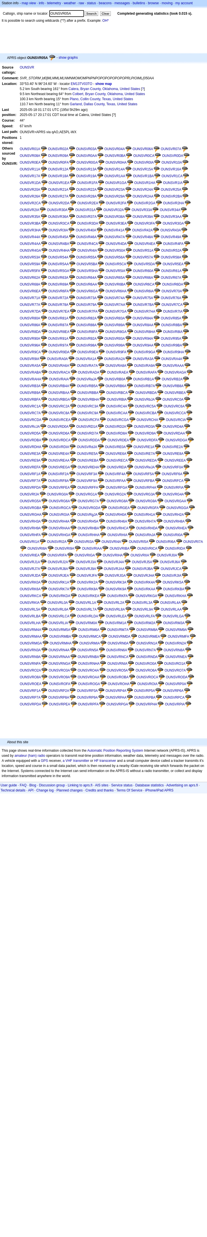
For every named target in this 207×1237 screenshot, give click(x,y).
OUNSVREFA (30, 467)
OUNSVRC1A (30, 406)
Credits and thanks (99, 790)
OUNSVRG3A (144, 494)
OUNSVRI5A (138, 542)
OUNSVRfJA (29, 494)
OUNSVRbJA (145, 400)
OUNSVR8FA (87, 332)
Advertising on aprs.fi (182, 785)
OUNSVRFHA (145, 488)
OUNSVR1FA (87, 183)
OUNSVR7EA (59, 311)
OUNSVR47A (114, 237)
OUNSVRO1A (174, 664)
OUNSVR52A (171, 251)
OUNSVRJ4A (114, 562)
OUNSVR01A (30, 149)
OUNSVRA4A (171, 359)
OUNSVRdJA (87, 447)
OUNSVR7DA (30, 311)
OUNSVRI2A (57, 542)
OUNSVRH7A (145, 521)
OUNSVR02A (58, 149)
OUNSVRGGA (177, 508)
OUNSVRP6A (173, 691)
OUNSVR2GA (144, 203)
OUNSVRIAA (92, 548)
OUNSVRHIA (117, 535)
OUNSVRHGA (59, 535)
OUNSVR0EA (30, 163)
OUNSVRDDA (89, 440)
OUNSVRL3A (142, 603)
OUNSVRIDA (175, 548)
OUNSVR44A (30, 237)
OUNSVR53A (30, 257)
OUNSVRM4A (30, 630)
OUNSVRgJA (87, 515)
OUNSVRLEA (116, 616)
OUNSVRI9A (64, 548)
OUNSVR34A (170, 210)
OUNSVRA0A (57, 359)
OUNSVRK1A (58, 582)
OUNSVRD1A (87, 427)
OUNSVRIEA (30, 555)
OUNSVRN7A (145, 650)
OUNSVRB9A (30, 393)
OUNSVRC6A (174, 406)
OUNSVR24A (143, 190)
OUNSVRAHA (30, 379)
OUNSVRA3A (143, 359)
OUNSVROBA (118, 677)
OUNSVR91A (58, 339)
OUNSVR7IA (172, 311)
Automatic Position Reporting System (115, 751)
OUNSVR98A (86, 345)
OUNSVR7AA (114, 305)
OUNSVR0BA (115, 156)
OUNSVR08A (30, 156)
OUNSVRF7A (30, 481)
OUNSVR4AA (30, 244)
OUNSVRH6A (116, 521)
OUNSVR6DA (172, 284)
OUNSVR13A (86, 169)
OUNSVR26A (30, 196)
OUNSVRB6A (115, 386)
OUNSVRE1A (143, 447)
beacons (105, 3)
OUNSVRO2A (30, 670)
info (41, 3)
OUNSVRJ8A (58, 569)
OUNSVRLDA (87, 616)
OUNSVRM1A (115, 623)
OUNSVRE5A (87, 454)
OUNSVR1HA (144, 183)
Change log (45, 790)
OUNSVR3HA (30, 230)
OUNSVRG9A (146, 501)
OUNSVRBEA (175, 393)
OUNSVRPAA (115, 697)
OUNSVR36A (58, 217)
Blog (32, 785)
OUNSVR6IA (144, 291)
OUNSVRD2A (115, 427)
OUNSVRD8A (116, 433)
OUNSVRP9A (87, 697)
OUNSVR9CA (30, 352)
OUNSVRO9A (59, 677)
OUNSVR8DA (30, 332)
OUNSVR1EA (59, 183)
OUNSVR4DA (116, 244)
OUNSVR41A (114, 230)
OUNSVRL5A (30, 609)
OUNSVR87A (58, 325)
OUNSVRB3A (30, 386)
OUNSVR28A (86, 196)
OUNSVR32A (114, 210)
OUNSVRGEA (119, 508)
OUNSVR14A (114, 169)
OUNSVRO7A (175, 670)
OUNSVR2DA (59, 203)
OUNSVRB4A (58, 386)
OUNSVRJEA (58, 576)
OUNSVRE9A (30, 460)
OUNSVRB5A (87, 386)
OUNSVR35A (30, 217)
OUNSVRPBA (144, 697)
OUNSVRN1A (146, 643)
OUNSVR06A (143, 149)
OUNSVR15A (143, 169)
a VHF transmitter (76, 761)
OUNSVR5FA (30, 271)
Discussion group (52, 785)
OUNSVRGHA (30, 515)
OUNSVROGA (89, 684)
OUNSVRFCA (172, 481)
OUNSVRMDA (120, 637)
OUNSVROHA (118, 684)
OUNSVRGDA (89, 508)
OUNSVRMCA (90, 637)
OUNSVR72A (58, 298)
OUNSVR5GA (58, 271)
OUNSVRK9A (115, 589)
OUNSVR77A (30, 305)
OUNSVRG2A (115, 494)
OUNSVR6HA (116, 291)
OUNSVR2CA (30, 203)
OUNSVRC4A (116, 406)
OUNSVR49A (171, 237)
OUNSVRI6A (165, 542)
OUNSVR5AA (58, 264)
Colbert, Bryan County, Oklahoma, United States (108, 94)
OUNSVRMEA (149, 637)
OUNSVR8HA (144, 332)
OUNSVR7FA (87, 311)
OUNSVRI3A (84, 542)
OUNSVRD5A (30, 433)
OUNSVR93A (114, 339)
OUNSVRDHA (30, 447)
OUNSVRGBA (30, 508)
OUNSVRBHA (88, 400)
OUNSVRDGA (176, 440)
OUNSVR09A (58, 156)
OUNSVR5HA (87, 271)
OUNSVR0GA (87, 163)
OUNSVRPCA (174, 697)
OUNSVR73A (86, 298)
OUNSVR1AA (114, 176)
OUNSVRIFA (57, 555)
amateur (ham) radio (29, 756)
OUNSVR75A (143, 298)
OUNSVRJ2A (58, 562)
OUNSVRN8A (174, 650)
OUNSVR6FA (58, 291)
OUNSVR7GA (115, 311)
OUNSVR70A (172, 291)
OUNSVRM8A (147, 630)
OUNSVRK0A (30, 582)
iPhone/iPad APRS (159, 790)
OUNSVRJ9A (86, 569)
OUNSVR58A (171, 257)
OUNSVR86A (30, 325)
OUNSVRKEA (88, 596)
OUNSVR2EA (87, 203)
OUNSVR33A (142, 210)
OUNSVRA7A (87, 366)
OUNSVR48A (143, 237)
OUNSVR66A (143, 278)
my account (184, 3)
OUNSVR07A (171, 149)
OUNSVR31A (85, 210)
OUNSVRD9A (145, 433)
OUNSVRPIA (175, 704)
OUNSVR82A (86, 318)
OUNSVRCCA (175, 413)
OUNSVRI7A (193, 542)
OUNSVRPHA (146, 704)
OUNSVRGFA (147, 508)
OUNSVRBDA (146, 393)
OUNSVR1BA (143, 176)
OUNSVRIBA (120, 548)
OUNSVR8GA (115, 332)
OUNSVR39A (143, 217)
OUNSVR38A (114, 217)
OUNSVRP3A (87, 691)
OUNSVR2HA (173, 203)
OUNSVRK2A (87, 582)
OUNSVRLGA (173, 616)
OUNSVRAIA (59, 379)
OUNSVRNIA (117, 664)
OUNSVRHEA (176, 528)
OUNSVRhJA (145, 535)
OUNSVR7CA (172, 305)
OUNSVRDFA (147, 440)
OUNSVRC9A (87, 413)
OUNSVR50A (115, 251)
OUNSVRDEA (118, 440)
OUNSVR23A (114, 190)
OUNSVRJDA (30, 576)
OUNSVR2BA (171, 196)
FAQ (23, 785)
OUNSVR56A (114, 257)
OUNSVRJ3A (86, 562)
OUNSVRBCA (117, 393)
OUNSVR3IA (58, 230)
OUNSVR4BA (58, 244)
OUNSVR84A (143, 318)
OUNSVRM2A (144, 623)
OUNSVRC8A (59, 413)
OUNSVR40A (86, 230)
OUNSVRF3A (86, 474)
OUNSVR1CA (172, 176)
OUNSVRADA (88, 372)
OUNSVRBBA (87, 393)
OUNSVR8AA (143, 325)
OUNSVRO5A (117, 670)
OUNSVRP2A (58, 691)
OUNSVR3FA (145, 223)
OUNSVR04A (114, 149)
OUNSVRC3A (87, 406)
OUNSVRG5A (30, 501)
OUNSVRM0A (86, 623)
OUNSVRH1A (144, 515)
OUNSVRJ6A (170, 562)
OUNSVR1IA (172, 183)
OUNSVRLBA (30, 616)
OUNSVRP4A (115, 691)
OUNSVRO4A (88, 670)
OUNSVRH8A (174, 521)
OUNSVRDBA (30, 440)
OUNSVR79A (86, 305)
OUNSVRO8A (30, 677)
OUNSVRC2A (59, 406)
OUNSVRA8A (115, 366)
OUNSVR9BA (171, 345)
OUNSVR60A (143, 271)
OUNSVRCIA (176, 420)
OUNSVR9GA (144, 352)
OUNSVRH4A (59, 521)
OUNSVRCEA (60, 420)
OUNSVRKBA (173, 589)
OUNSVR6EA (30, 291)
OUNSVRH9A (30, 528)
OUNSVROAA (88, 677)
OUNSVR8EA (59, 332)
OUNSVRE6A (115, 454)
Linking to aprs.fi (80, 785)
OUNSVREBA (87, 460)
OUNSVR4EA (145, 244)
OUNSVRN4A (59, 650)
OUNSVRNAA (59, 657)
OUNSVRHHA (89, 535)
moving (167, 3)
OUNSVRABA (30, 372)
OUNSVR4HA (59, 251)
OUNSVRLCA (58, 616)
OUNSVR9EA (87, 352)
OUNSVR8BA (171, 325)
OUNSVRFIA (174, 488)
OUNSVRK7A (58, 589)
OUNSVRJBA (142, 569)
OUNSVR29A (114, 196)
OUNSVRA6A (58, 366)
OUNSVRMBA (60, 637)
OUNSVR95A (171, 339)
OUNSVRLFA (145, 616)
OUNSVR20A (30, 190)
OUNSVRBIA (117, 400)
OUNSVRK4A (144, 582)
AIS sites (101, 785)
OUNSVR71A (30, 298)
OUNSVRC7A (30, 413)
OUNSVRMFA (178, 637)
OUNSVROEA (30, 684)
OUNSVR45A (58, 237)
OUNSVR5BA (86, 264)
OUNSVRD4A (173, 427)
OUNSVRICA (147, 548)
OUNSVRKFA (117, 596)
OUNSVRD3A (144, 427)
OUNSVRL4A (170, 603)
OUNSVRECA (117, 460)
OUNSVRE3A (30, 454)
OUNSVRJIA (172, 576)
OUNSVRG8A (117, 501)
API (30, 790)
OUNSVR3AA (171, 217)
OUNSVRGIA (59, 515)
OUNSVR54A (58, 257)
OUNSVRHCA (118, 528)
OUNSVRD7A (87, 433)
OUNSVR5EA (173, 264)
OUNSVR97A (58, 345)
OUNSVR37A (86, 217)
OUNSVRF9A (86, 481)
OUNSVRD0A (58, 427)
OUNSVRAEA (117, 372)
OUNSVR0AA (86, 156)
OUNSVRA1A (86, 359)
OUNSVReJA (145, 467)
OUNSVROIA (147, 684)
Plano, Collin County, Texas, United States (101, 99)
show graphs (68, 58)
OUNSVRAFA (146, 372)
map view (29, 3)
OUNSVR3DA (87, 223)
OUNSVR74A (114, 298)
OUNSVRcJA (30, 427)
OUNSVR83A (114, 318)
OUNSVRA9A (144, 366)
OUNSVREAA (58, 460)
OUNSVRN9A (30, 657)
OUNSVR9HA (173, 352)
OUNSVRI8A (37, 548)
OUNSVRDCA (60, 440)
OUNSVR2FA (116, 203)
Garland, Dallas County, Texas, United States (103, 104)
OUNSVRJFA (87, 576)
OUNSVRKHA (175, 596)
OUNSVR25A (171, 190)
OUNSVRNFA (30, 664)
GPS (44, 761)
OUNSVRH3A (30, 521)
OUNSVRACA (59, 372)
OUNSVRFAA (115, 481)
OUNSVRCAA (116, 413)
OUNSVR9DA (59, 352)
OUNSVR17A (30, 176)
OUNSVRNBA (88, 657)
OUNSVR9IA (29, 359)
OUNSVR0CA (144, 156)
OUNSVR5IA (115, 271)
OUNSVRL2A (114, 603)
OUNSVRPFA (88, 704)
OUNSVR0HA (116, 163)
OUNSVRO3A (59, 670)
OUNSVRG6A (59, 501)
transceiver (108, 761)
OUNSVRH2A (173, 515)
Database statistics (149, 785)
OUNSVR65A (114, 278)
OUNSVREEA (175, 460)
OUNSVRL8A (114, 609)
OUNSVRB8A (173, 386)
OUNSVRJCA (170, 569)
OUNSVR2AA (143, 196)
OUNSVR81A (58, 318)
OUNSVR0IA (144, 163)
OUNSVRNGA (59, 664)
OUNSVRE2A (172, 447)
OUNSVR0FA (58, 163)
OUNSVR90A (30, 339)
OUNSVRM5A (59, 630)
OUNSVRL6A (58, 609)
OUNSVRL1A (86, 603)
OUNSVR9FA (116, 352)
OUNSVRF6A (172, 474)
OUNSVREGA (59, 467)
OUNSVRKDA (59, 596)
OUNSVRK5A (173, 582)
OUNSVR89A (114, 325)
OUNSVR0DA (172, 156)
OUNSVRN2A (175, 643)
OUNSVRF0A (172, 467)
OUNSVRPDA (30, 704)
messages (122, 3)
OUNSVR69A (58, 284)
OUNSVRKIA (30, 603)
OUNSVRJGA (115, 576)
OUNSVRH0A (115, 515)
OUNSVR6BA (115, 284)
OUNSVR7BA (143, 305)
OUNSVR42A (142, 230)
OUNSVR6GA (87, 291)
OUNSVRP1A (30, 691)
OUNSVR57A (143, 257)
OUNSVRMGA (31, 643)
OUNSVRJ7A (30, 569)
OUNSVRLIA (58, 623)
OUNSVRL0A (57, 603)
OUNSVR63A (58, 278)
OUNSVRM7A (118, 630)
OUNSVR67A (171, 278)
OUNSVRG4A (173, 494)
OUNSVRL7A (86, 609)
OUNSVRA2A (114, 359)
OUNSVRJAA (114, 569)
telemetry (54, 3)
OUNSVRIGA (85, 555)
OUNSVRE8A (173, 454)
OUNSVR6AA (86, 284)
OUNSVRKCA (30, 596)
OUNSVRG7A (88, 501)
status (91, 3)
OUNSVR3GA (173, 223)
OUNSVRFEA (59, 488)
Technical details (13, 790)
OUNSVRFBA (144, 481)
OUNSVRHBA (88, 528)
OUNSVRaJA (86, 379)
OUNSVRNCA (118, 657)
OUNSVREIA (117, 467)
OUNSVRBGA (59, 400)
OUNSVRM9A (176, 630)
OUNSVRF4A (115, 474)
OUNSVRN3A (30, 650)
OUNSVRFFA (88, 488)
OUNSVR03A (86, 149)
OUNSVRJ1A (30, 562)
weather (70, 3)
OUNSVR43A (170, 230)
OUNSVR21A (58, 190)
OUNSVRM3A (174, 623)
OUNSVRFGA (116, 488)
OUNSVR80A (30, 318)
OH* (105, 21)
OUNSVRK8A (87, 589)
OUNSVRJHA (143, 576)
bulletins (139, 3)
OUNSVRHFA (30, 535)
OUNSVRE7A (144, 454)
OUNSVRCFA (88, 420)
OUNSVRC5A (145, 406)
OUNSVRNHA (89, 664)
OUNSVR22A (86, 190)
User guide (9, 785)
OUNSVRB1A (143, 379)
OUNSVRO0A (145, 664)
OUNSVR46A (86, 237)
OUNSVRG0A (57, 494)
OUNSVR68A (30, 284)
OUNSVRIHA (113, 555)
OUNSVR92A (86, 339)
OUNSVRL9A (143, 609)
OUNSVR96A (30, 345)
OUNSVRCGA (118, 420)
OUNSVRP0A (175, 684)
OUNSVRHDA (147, 528)
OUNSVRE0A (115, 447)
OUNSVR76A (171, 298)
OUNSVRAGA (175, 372)
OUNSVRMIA (89, 643)
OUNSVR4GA (30, 251)
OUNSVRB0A (115, 379)
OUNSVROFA (59, 684)
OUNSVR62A (30, 278)
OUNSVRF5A (143, 474)
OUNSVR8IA (172, 332)
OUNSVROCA (147, 677)
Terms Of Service (129, 790)
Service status (121, 785)
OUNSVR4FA (173, 244)
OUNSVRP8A (58, 697)
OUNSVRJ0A (167, 555)
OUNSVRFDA (30, 488)
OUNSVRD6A (59, 433)
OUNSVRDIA (59, 447)
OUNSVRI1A (29, 542)
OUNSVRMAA (30, 637)
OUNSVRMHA (61, 643)
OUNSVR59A (30, 264)
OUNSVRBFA (30, 400)
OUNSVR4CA (87, 244)
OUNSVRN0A (118, 643)
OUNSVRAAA (173, 366)
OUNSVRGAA (175, 501)
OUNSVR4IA (87, 251)
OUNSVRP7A (30, 697)
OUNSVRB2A (172, 379)
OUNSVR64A (86, 278)
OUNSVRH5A (87, 521)
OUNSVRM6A (89, 630)
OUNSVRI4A (111, 542)
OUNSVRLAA (171, 609)
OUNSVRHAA (59, 528)
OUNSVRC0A (173, 400)
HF (96, 761)
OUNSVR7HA (144, 311)
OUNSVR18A (58, 176)
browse (153, 3)
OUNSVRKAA (144, 589)
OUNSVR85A (171, 318)
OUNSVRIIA (140, 555)
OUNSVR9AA (143, 345)
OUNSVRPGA (117, 704)
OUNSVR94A (143, 339)
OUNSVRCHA (147, 420)
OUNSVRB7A (144, 386)
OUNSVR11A (30, 169)
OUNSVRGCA (60, 508)
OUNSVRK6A (30, 589)
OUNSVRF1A (30, 474)
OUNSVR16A (171, 169)
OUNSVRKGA (146, 596)
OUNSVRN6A (116, 650)
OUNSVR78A (58, 305)
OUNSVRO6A (146, 670)
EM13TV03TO (81, 84)
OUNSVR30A (57, 210)
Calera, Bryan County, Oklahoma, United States (104, 89)
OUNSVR (27, 67)
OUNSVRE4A (58, 454)
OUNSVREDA (146, 460)
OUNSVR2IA (29, 210)
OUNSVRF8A (58, 481)
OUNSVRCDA (30, 420)
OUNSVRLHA (30, 623)
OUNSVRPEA (59, 704)
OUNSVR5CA (115, 264)
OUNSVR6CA (144, 284)
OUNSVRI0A (173, 535)
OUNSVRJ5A (142, 562)
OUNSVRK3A (115, 582)
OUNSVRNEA (176, 657)
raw (81, 3)
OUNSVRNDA (147, 657)
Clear (105, 13)
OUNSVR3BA (30, 223)
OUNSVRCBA (146, 413)
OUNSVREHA (88, 467)
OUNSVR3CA (58, 223)
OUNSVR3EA (116, 223)
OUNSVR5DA (144, 264)
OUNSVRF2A (58, 474)
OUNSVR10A (172, 163)
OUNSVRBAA (58, 393)
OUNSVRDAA (174, 433)
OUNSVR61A (171, 271)
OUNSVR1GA (115, 183)
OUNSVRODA (177, 677)
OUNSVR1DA (30, 183)
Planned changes (69, 790)
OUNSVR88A (86, 325)
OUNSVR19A (86, 176)
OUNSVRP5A (144, 691)
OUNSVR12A (58, 169)
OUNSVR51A (143, 251)
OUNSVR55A (86, 257)
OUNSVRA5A (30, 366)
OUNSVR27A (58, 196)
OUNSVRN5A (87, 650)
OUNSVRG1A (86, 494)
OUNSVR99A (114, 345)
